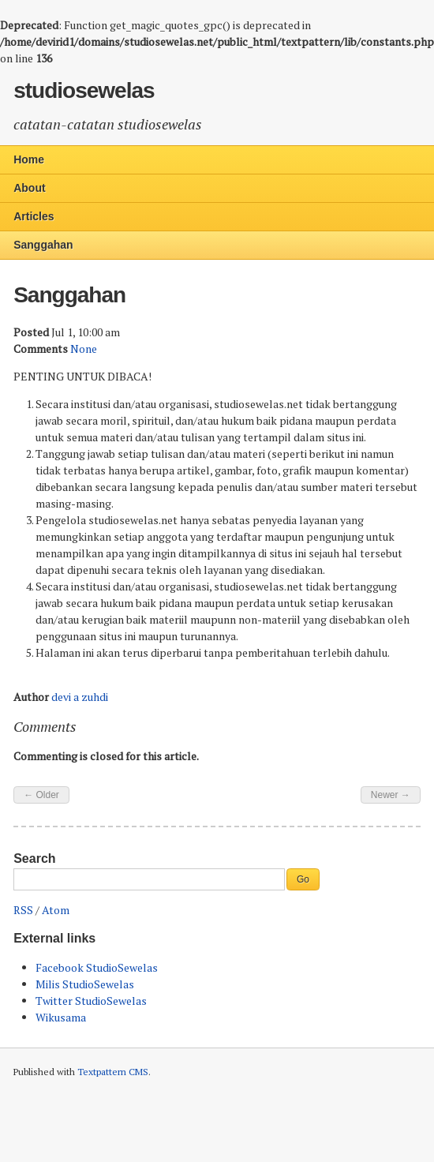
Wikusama (61, 1017)
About (29, 188)
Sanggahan (43, 244)
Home (28, 159)
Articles (33, 216)
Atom (55, 909)
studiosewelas (83, 90)
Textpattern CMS (112, 1072)
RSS (23, 909)
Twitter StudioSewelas (91, 1000)
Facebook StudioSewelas (97, 967)
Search (34, 858)
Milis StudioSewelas (85, 983)
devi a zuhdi (79, 696)
